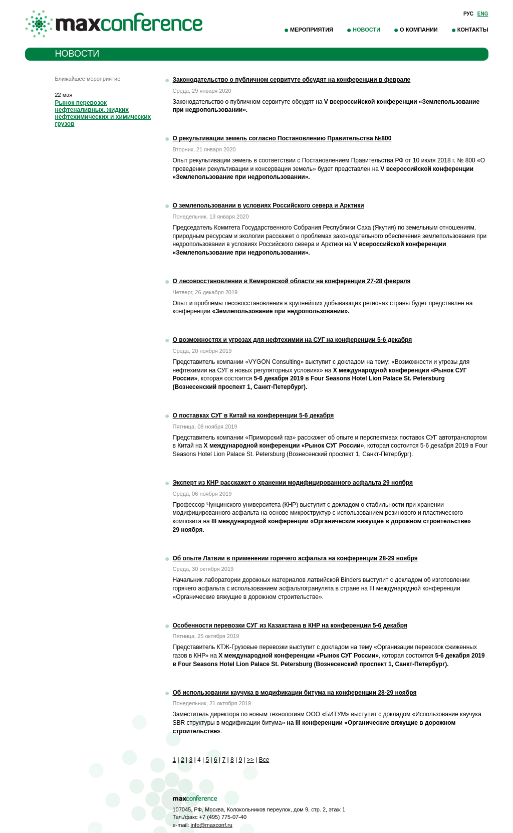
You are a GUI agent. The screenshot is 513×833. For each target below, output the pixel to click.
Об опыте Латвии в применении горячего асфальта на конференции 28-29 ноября (295, 558)
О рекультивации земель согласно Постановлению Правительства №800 (282, 138)
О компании (419, 30)
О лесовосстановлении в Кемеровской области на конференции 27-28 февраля (292, 281)
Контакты (472, 30)
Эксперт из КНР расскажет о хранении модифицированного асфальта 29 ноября (293, 482)
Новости (366, 30)
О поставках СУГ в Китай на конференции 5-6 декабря (253, 415)
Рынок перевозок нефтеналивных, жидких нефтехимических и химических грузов (103, 113)
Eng (482, 14)
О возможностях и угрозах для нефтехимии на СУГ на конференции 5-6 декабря (292, 339)
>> (250, 759)
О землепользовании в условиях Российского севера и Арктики (268, 205)
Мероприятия (311, 30)
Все (264, 759)
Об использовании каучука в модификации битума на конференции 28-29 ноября (295, 692)
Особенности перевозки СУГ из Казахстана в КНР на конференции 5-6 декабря (290, 625)
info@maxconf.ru (211, 825)
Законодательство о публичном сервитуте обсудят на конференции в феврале (292, 79)
